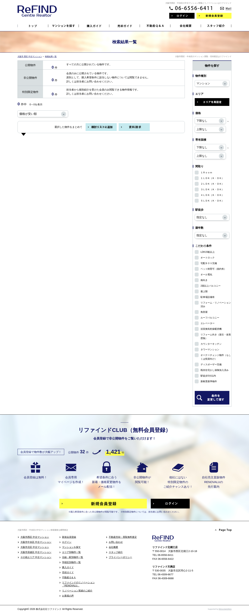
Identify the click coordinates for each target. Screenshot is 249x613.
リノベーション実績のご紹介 (77, 590)
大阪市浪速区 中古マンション (35, 552)
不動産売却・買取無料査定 (123, 537)
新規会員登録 (69, 537)
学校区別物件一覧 (71, 562)
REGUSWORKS (225, 609)
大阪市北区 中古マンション (34, 547)
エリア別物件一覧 (71, 552)
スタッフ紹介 (116, 552)
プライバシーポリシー (120, 557)
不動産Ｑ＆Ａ (69, 577)
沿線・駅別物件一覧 (72, 557)
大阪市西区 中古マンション (34, 537)
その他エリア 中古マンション (35, 557)
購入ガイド (68, 567)
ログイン (66, 542)
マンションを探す (71, 547)
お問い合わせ (116, 542)
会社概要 (113, 547)
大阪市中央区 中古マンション (35, 542)
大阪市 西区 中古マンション (30, 56)
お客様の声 (68, 595)
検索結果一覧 (51, 56)
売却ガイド (68, 572)
